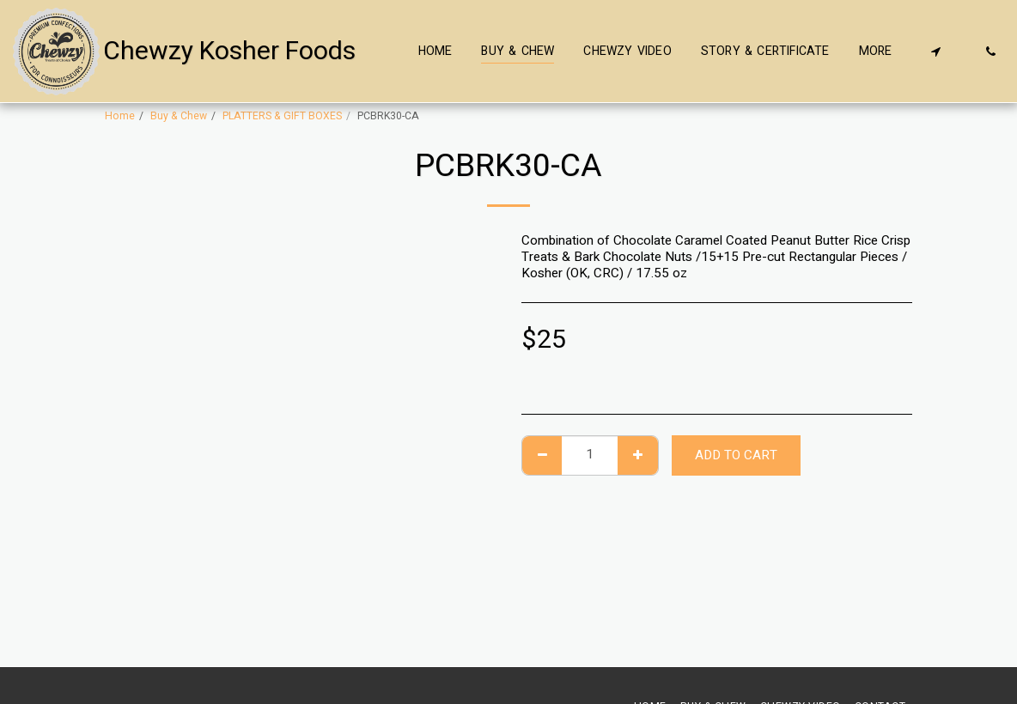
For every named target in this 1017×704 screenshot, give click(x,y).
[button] (935, 51)
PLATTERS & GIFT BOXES (282, 116)
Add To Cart (736, 455)
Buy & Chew (178, 116)
